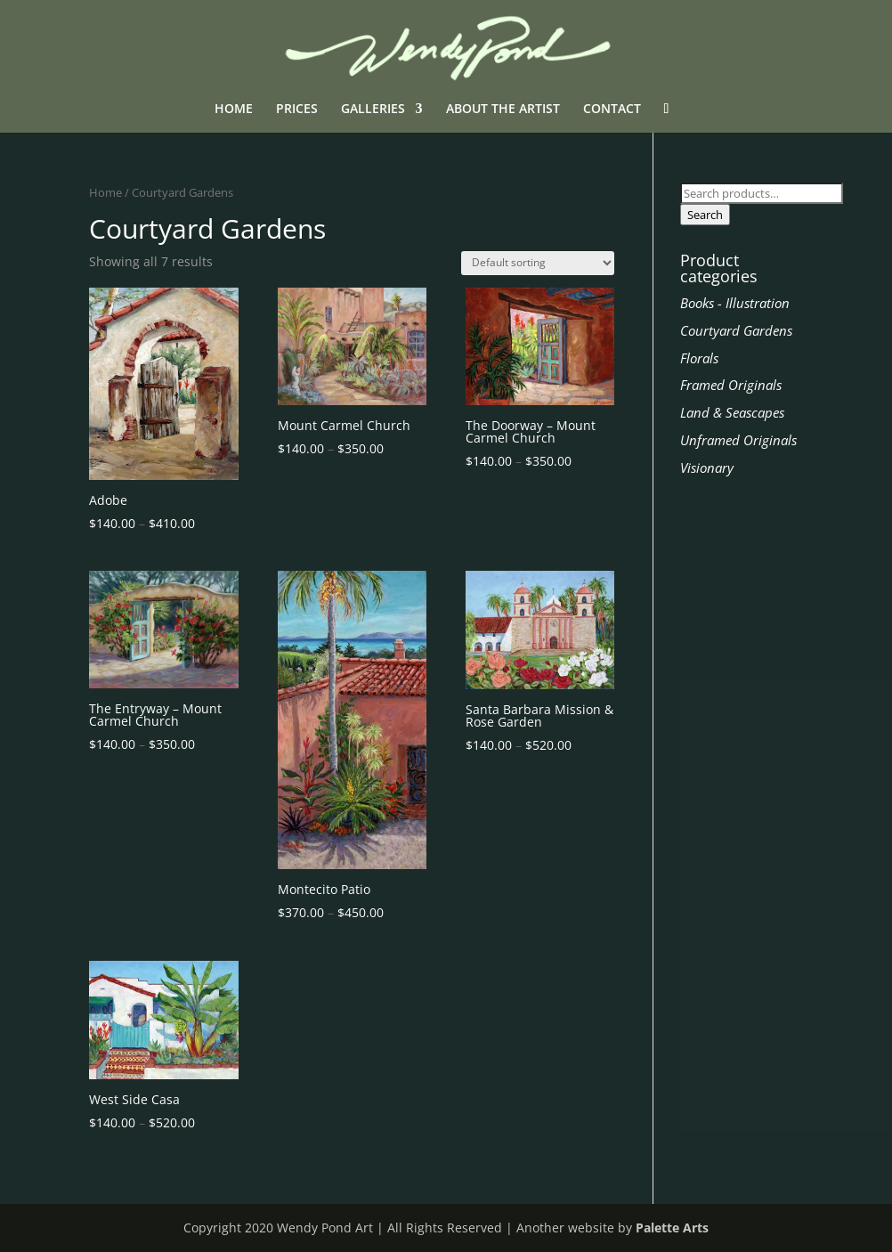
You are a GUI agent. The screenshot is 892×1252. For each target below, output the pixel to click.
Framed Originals (731, 385)
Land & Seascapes (732, 412)
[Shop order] (537, 263)
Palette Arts (672, 1227)
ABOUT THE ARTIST (503, 109)
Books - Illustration (735, 303)
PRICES (297, 109)
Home (105, 192)
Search (705, 215)
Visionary (707, 467)
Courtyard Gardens (736, 330)
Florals (699, 358)
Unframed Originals (738, 440)
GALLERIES (373, 109)
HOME (234, 109)
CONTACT (612, 109)
